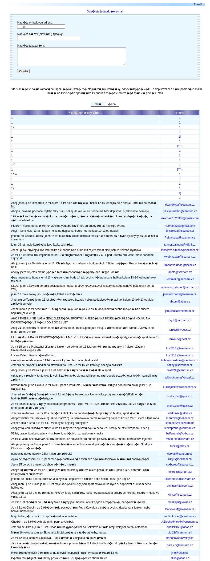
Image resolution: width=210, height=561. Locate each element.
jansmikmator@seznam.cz (179, 294)
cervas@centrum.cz (179, 453)
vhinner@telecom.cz (180, 485)
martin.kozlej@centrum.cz (180, 516)
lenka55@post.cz (180, 329)
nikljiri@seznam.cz (180, 459)
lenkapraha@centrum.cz (180, 428)
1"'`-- (180, 146)
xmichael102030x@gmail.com (180, 218)
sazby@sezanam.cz (180, 365)
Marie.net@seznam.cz (180, 439)
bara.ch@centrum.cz (180, 545)
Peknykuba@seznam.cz (180, 237)
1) (179, 136)
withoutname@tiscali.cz (180, 377)
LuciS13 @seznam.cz (180, 348)
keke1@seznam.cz (180, 471)
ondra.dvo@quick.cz (180, 396)
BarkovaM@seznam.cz (179, 509)
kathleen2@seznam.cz (180, 423)
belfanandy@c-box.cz (180, 433)
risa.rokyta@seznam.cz (179, 204)
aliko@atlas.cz (180, 558)
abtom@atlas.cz (180, 301)
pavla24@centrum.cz (179, 370)
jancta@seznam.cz (180, 272)
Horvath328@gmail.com (180, 225)
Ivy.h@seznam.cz (180, 320)
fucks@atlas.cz (179, 446)
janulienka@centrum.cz (179, 311)
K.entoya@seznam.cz (180, 418)
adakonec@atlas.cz (179, 413)
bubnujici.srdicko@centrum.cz (180, 360)
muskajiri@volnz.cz (180, 502)
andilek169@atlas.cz (180, 527)
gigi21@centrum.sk (180, 532)
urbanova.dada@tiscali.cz (180, 265)
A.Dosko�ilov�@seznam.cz (179, 521)
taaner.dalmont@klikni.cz (180, 244)
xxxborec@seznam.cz (180, 464)
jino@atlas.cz (179, 552)
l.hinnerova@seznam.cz (180, 479)
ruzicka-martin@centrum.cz (180, 211)
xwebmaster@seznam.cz (180, 256)
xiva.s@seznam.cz (180, 494)
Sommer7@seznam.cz (180, 279)
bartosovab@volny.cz (179, 538)
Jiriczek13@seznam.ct (180, 230)
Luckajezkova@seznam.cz (180, 387)
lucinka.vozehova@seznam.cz (180, 287)
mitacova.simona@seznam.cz (180, 250)
